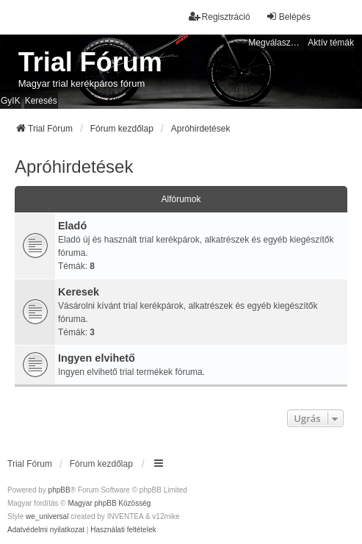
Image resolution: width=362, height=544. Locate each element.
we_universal (47, 516)
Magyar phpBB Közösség (109, 503)
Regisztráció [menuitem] (219, 16)
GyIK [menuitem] (11, 101)
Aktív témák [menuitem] (331, 42)
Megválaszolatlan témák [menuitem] (276, 42)
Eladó (72, 226)
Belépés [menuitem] (288, 16)
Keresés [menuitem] (41, 101)
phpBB (59, 490)
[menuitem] (45, 530)
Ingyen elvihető (96, 358)
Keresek (78, 292)
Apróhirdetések (74, 166)
